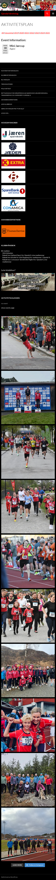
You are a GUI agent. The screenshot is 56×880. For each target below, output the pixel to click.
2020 (21, 33)
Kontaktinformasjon (10, 71)
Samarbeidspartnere (9, 100)
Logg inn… (5, 113)
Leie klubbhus (6, 104)
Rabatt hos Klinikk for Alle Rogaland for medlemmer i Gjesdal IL (26, 257)
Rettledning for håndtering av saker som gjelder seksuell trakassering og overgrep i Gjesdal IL (24, 94)
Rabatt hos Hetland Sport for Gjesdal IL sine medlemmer (23, 255)
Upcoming (9, 33)
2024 (42, 33)
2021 (27, 33)
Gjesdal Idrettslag (9, 13)
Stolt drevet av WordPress (9, 877)
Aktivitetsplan (7, 253)
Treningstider (7, 84)
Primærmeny (53, 13)
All (3, 33)
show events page (7, 308)
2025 (47, 33)
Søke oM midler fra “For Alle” (12, 109)
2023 (37, 33)
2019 (16, 33)
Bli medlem (5, 80)
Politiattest (6, 89)
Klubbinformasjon (8, 75)
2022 (32, 33)
